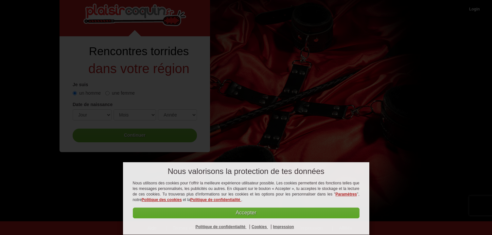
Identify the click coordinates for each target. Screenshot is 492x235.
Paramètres (346, 194)
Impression (283, 227)
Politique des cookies (162, 199)
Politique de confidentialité (215, 199)
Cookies (260, 227)
